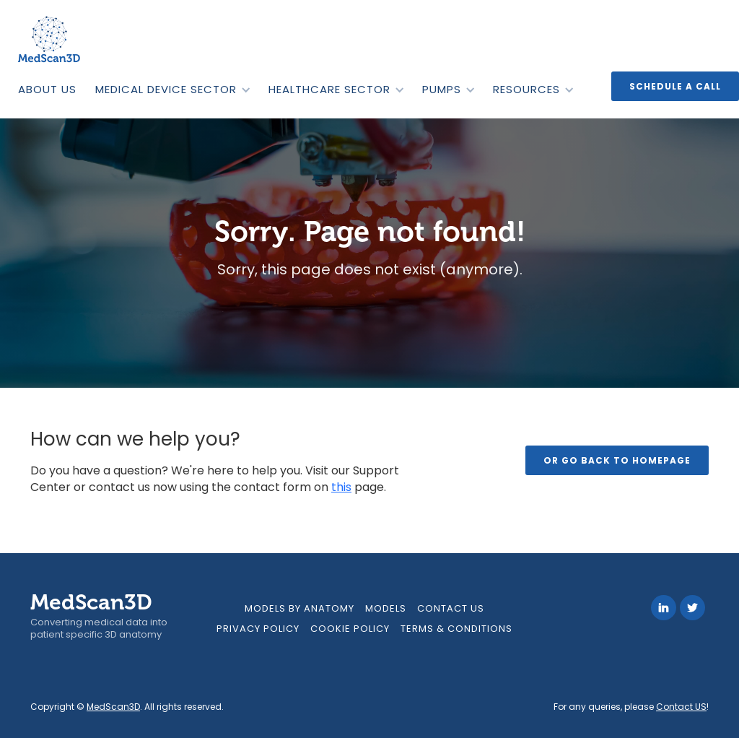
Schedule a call (675, 86)
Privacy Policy (258, 628)
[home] (50, 39)
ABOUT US (47, 89)
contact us (450, 608)
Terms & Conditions (456, 628)
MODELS (385, 608)
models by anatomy (299, 608)
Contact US (681, 706)
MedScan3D (113, 706)
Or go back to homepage (617, 460)
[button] (172, 89)
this (341, 487)
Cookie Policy (350, 628)
